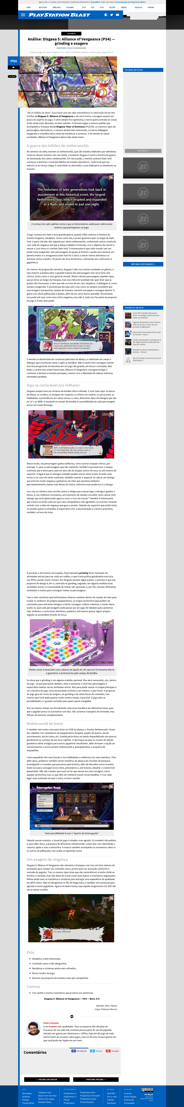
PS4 (83, 7)
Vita (102, 7)
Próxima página (95, 1079)
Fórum (151, 7)
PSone (67, 1099)
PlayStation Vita (87, 1092)
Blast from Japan (46, 1098)
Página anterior (48, 1079)
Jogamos (71, 34)
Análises (57, 7)
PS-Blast (149, 1094)
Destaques (27, 1093)
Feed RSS (111, 1093)
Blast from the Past (47, 1095)
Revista (138, 7)
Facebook (78, 1051)
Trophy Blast (28, 1103)
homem (53, 1026)
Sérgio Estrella (144, 1099)
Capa (28, 7)
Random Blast (44, 1102)
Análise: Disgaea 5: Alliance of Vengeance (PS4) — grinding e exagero (71, 41)
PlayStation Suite (88, 1098)
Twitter (110, 1099)
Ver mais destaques (142, 264)
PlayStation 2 (70, 1096)
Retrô (112, 7)
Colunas (70, 7)
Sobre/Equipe (130, 1096)
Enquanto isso (44, 1092)
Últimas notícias (134, 70)
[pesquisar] (144, 16)
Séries (124, 7)
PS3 (92, 7)
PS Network (69, 1103)
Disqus (96, 1051)
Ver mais (143, 150)
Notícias (43, 7)
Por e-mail (112, 1096)
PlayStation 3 (70, 1093)
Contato (128, 1093)
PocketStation (87, 1102)
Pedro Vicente (51, 1023)
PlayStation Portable (90, 1095)
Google (112, 1051)
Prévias (25, 1099)
